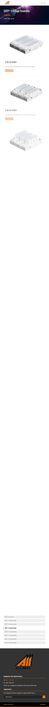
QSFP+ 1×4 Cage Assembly (10, 632)
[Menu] (44, 2)
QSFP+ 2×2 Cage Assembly (10, 639)
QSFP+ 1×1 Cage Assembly (10, 620)
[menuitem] (41, 3)
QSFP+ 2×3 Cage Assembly (10, 642)
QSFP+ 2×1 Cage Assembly (10, 635)
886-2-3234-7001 (10, 680)
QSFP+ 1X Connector (9, 617)
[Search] (41, 3)
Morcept (44, 704)
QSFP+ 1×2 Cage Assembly (10, 624)
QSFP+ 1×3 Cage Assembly (10, 628)
